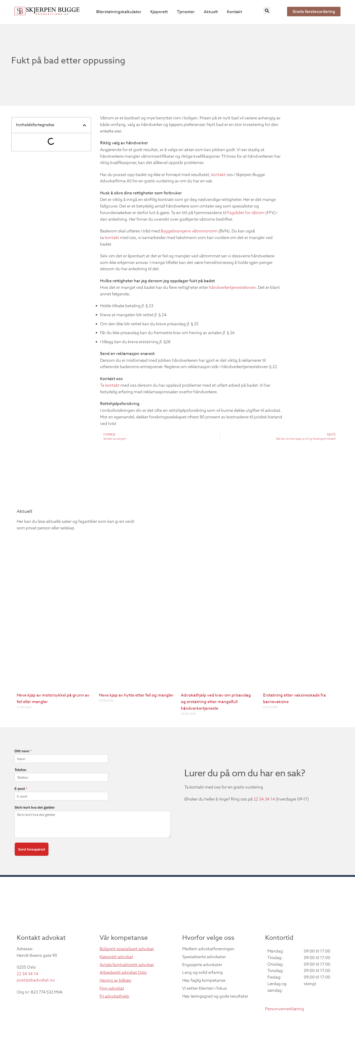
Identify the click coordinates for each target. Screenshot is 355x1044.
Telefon (20, 769)
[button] (267, 10)
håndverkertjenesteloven (232, 287)
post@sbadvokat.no (36, 980)
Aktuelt (211, 12)
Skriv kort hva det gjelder (34, 807)
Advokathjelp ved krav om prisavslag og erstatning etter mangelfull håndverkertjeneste (216, 701)
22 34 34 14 (264, 799)
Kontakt (234, 12)
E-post (20, 788)
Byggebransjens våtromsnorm (189, 231)
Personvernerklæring (284, 1008)
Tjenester (186, 12)
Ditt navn (23, 751)
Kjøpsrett (159, 12)
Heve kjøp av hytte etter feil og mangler (136, 695)
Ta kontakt (110, 385)
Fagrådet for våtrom (246, 212)
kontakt (218, 174)
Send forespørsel (31, 849)
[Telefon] (61, 777)
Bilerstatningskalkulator (118, 12)
